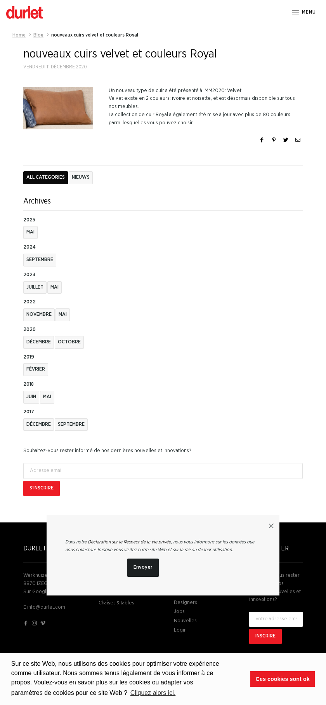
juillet (34, 287)
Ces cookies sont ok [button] (283, 679)
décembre (38, 342)
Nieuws (81, 177)
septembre (39, 259)
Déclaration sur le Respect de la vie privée (129, 542)
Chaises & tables (116, 603)
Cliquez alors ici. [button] (152, 692)
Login (180, 630)
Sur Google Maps (42, 591)
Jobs (179, 611)
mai (30, 232)
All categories (45, 177)
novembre (39, 314)
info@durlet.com (46, 607)
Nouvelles (185, 620)
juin (31, 396)
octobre (69, 342)
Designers (185, 602)
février (35, 369)
